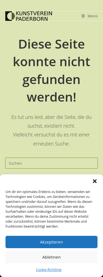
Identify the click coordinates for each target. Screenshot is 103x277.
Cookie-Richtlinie (49, 269)
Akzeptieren (51, 242)
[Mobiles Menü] (90, 15)
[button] (95, 181)
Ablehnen (51, 257)
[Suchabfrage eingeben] (51, 163)
